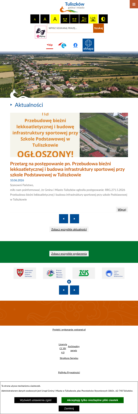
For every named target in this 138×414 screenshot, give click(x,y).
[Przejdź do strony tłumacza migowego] (40, 32)
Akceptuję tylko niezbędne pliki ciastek (92, 400)
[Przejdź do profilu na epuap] (62, 45)
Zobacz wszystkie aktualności (69, 229)
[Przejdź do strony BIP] (49, 45)
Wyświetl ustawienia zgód (35, 400)
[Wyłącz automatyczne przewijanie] (69, 282)
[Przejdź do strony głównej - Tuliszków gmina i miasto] (69, 8)
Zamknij (69, 408)
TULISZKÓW (69, 313)
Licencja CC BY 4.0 (63, 348)
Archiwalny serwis (73, 348)
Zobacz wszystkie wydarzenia (69, 253)
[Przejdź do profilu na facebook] (75, 45)
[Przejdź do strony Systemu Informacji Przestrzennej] (88, 45)
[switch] (65, 18)
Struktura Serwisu (69, 358)
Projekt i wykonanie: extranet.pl (69, 329)
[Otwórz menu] (134, 4)
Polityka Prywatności (69, 372)
